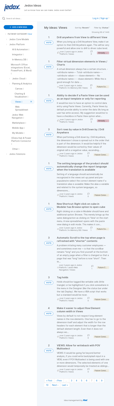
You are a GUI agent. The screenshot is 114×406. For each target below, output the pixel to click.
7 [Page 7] (91, 380)
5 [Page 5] (81, 380)
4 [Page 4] (76, 380)
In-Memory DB (74, 88)
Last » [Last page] (65, 385)
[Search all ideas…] (20, 18)
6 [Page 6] (86, 380)
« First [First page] (49, 380)
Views (71, 54)
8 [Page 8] (96, 380)
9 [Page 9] (101, 380)
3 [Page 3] (71, 380)
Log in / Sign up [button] (101, 18)
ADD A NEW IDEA (18, 27)
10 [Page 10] (47, 385)
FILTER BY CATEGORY (16, 34)
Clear (29, 34)
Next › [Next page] (55, 385)
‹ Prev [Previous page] (59, 380)
